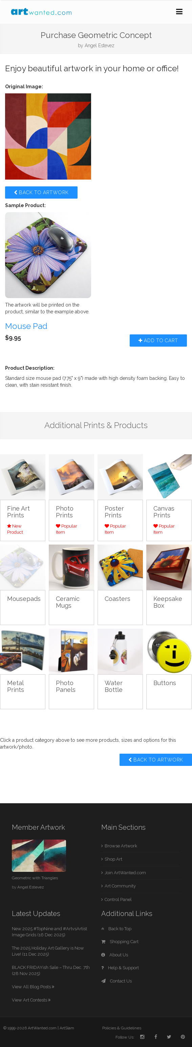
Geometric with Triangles (35, 878)
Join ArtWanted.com (125, 872)
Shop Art (113, 859)
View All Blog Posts (33, 986)
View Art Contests (31, 1000)
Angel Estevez (99, 45)
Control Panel (118, 899)
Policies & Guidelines (121, 1028)
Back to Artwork (41, 192)
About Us (114, 954)
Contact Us (116, 981)
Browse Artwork (121, 845)
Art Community (120, 885)
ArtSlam (67, 1028)
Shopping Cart (119, 941)
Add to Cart (158, 340)
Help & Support (120, 967)
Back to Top (116, 928)
